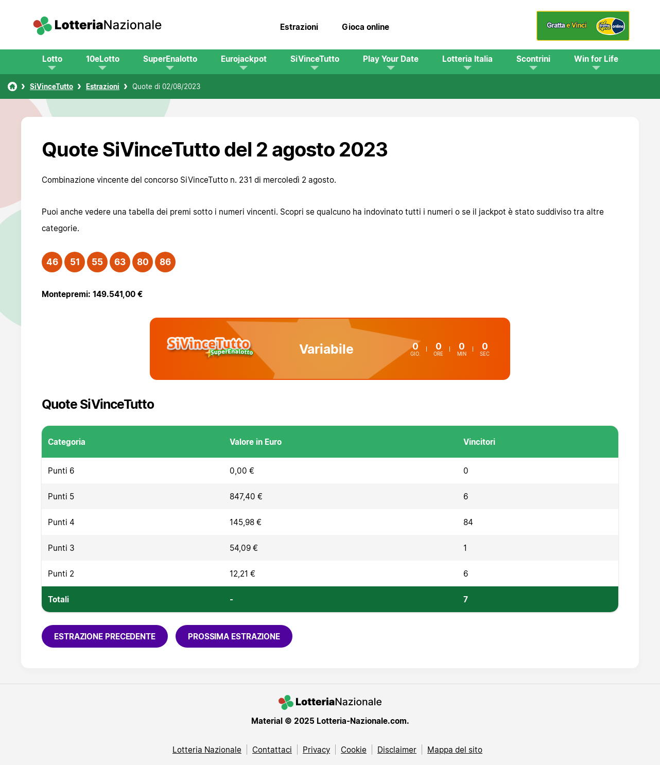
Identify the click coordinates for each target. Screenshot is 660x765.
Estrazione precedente (104, 636)
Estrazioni (299, 27)
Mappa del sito (454, 749)
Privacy (316, 749)
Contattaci (272, 749)
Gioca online (365, 27)
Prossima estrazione (234, 636)
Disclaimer (396, 749)
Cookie (354, 749)
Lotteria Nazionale (206, 749)
